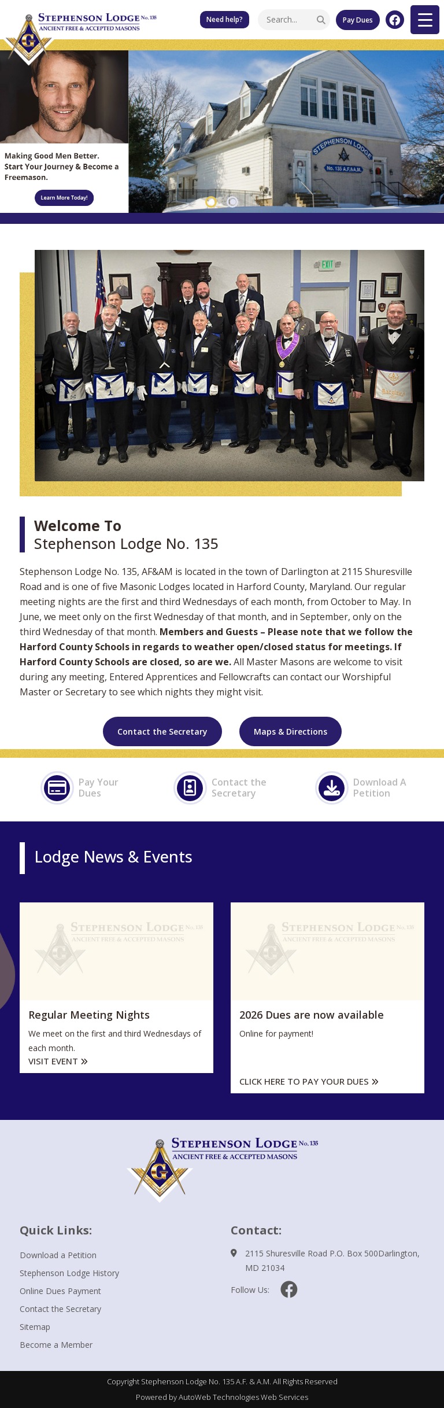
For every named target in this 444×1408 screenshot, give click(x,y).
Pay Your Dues (81, 788)
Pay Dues (358, 20)
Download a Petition (58, 1254)
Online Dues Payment (60, 1290)
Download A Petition (362, 788)
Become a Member (56, 1344)
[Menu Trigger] (424, 19)
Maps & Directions (290, 731)
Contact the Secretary (162, 731)
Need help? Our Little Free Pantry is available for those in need (224, 19)
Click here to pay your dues (309, 1081)
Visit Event (58, 1061)
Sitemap (35, 1326)
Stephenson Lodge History (69, 1272)
